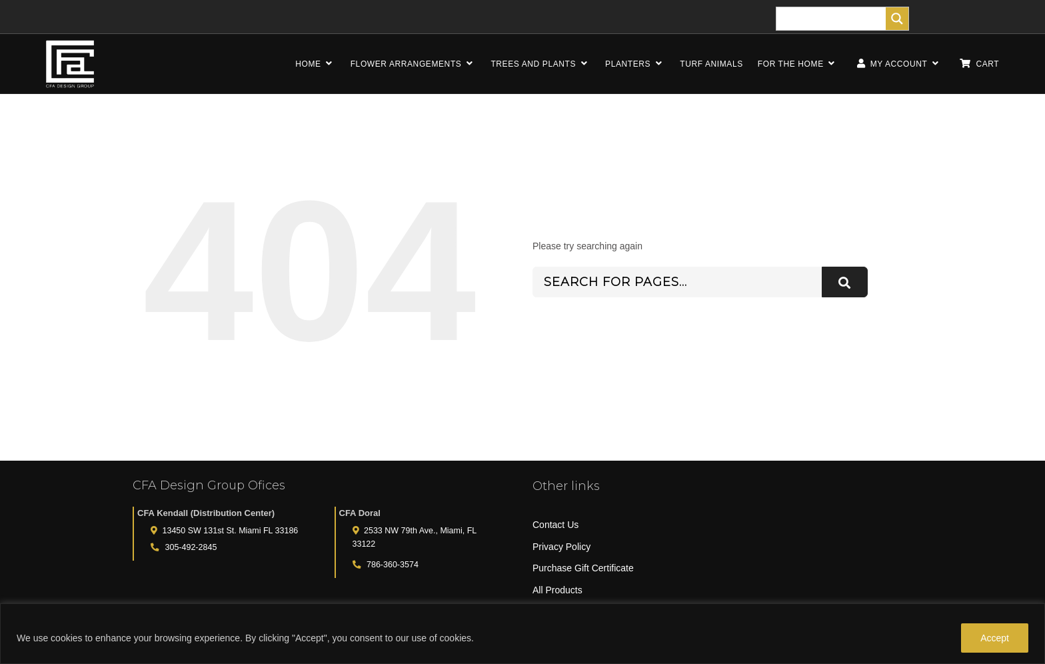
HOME (315, 64)
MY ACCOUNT (897, 64)
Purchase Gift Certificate (583, 568)
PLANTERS (635, 64)
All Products (557, 590)
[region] (522, 633)
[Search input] (834, 18)
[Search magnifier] (897, 18)
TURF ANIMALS (711, 64)
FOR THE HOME (798, 64)
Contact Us (555, 524)
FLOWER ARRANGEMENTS (414, 64)
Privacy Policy (561, 546)
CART (979, 64)
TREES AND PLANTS (540, 64)
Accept (994, 638)
